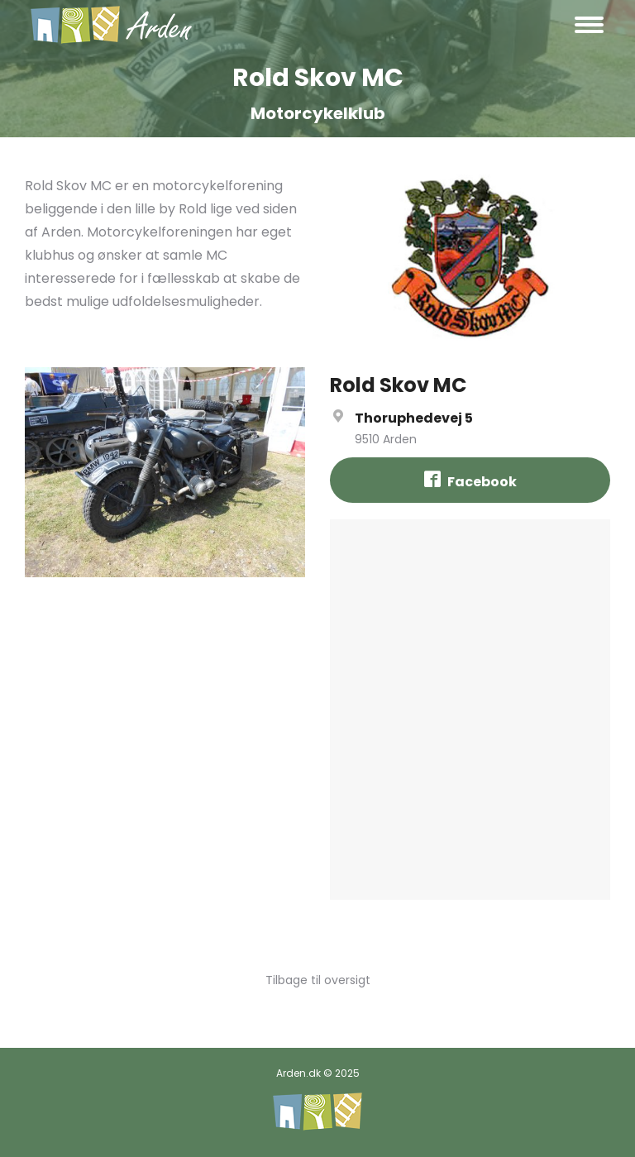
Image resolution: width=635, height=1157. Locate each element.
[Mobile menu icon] (589, 24)
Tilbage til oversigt (317, 980)
